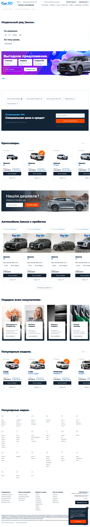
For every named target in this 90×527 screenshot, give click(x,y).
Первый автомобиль (6, 496)
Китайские (55, 494)
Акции (58, 5)
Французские (56, 502)
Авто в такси (21, 500)
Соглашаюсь (78, 521)
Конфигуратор (21, 498)
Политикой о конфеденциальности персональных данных (77, 516)
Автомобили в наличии (23, 496)
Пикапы (37, 506)
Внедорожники (39, 504)
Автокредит (45, 5)
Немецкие (55, 498)
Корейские (55, 500)
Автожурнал (78, 5)
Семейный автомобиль (6, 494)
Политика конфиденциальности (7, 522)
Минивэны (38, 509)
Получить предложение (70, 121)
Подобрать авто (30, 69)
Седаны (37, 494)
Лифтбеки (38, 498)
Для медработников (6, 498)
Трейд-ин (52, 5)
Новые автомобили (22, 494)
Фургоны (38, 507)
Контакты (86, 5)
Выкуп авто (64, 5)
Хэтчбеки (38, 496)
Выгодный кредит (5, 500)
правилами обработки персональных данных (74, 126)
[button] (3, 78)
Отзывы (85, 498)
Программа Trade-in (6, 502)
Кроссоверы (8, 43)
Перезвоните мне (82, 502)
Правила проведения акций (21, 522)
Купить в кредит (12, 173)
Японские (55, 496)
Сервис (71, 5)
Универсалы (38, 500)
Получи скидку (32, 205)
